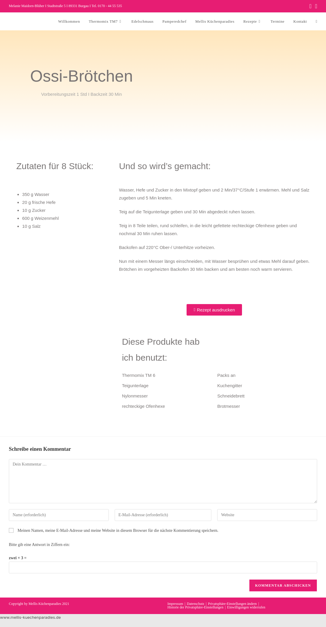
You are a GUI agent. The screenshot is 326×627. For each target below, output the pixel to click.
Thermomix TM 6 (138, 375)
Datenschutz (195, 604)
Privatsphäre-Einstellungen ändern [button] (232, 604)
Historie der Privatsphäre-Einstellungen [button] (195, 607)
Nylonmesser (135, 395)
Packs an (226, 375)
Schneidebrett (231, 395)
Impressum (175, 604)
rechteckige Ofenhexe (143, 406)
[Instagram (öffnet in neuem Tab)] (315, 6)
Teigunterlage (135, 385)
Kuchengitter (229, 385)
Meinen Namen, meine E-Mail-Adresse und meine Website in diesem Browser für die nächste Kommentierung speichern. (118, 530)
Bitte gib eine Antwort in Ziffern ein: (39, 544)
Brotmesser (228, 406)
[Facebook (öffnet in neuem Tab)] (310, 6)
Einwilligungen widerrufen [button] (246, 607)
